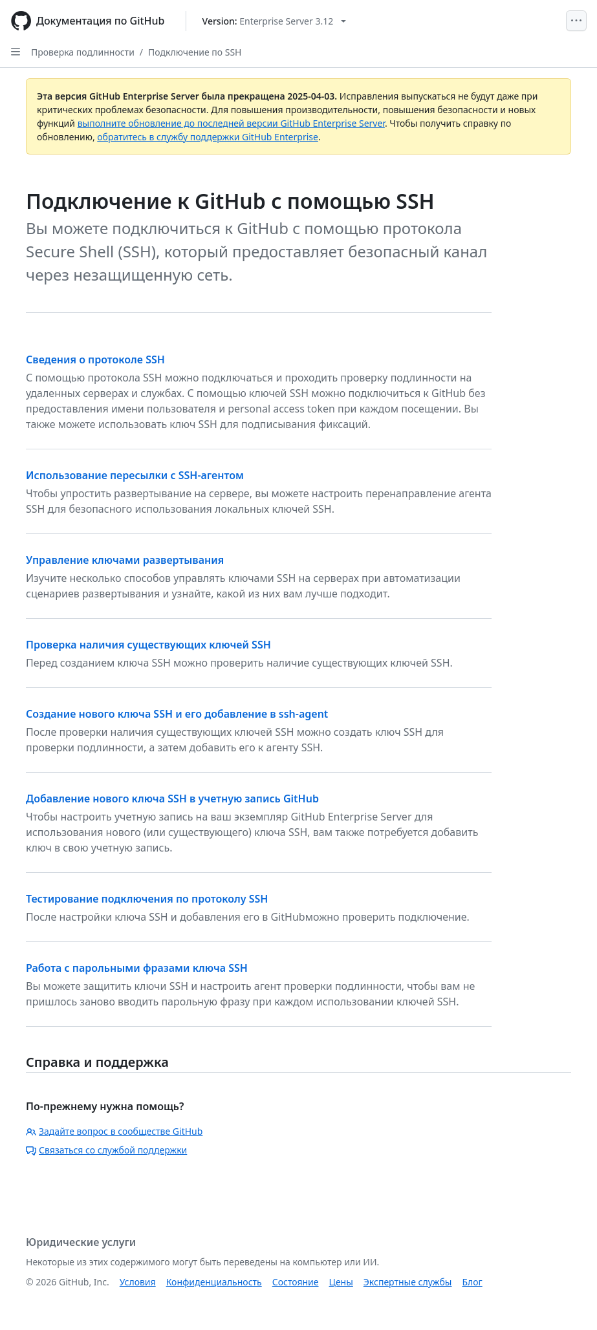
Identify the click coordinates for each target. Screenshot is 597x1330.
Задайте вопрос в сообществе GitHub (114, 1131)
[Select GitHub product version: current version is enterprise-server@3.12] (275, 21)
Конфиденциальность (214, 1282)
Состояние (295, 1282)
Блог (472, 1282)
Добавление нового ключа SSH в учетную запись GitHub (172, 798)
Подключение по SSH (194, 52)
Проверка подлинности (83, 52)
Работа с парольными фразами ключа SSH (137, 968)
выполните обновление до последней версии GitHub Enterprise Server (231, 123)
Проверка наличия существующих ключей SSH (148, 645)
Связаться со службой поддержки (106, 1150)
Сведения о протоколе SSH (95, 359)
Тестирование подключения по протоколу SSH (147, 899)
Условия (138, 1282)
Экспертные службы (408, 1282)
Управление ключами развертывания (125, 560)
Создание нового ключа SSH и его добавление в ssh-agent (177, 714)
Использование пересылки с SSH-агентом (135, 475)
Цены (341, 1282)
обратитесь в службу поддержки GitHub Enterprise (207, 137)
